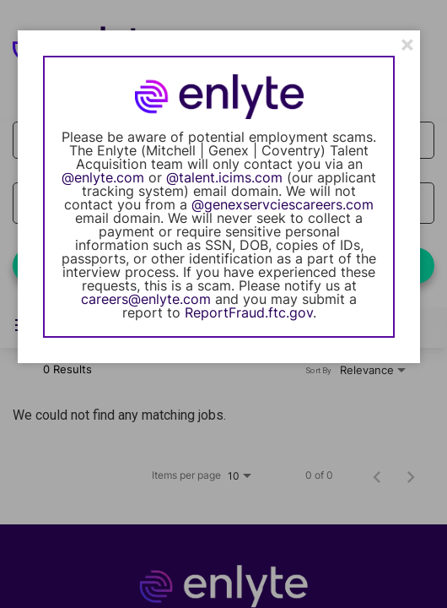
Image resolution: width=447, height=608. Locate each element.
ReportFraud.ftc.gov (249, 312)
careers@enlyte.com (146, 298)
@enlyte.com (103, 177)
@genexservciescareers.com (282, 204)
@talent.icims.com (224, 177)
